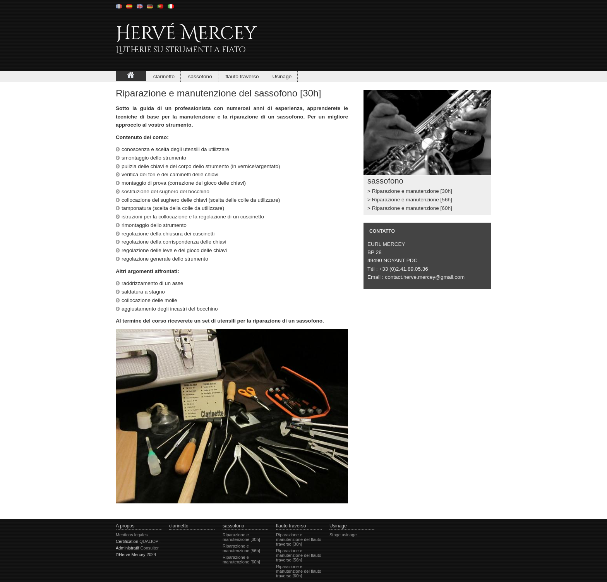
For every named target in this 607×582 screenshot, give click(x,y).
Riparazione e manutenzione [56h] (412, 200)
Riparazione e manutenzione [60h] (412, 208)
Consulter (150, 548)
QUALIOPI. (150, 541)
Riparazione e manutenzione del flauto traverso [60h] (298, 571)
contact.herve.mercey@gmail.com (425, 277)
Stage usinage (343, 534)
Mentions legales (132, 534)
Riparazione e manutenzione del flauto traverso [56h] (298, 555)
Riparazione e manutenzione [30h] (412, 191)
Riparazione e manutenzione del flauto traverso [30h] (298, 539)
